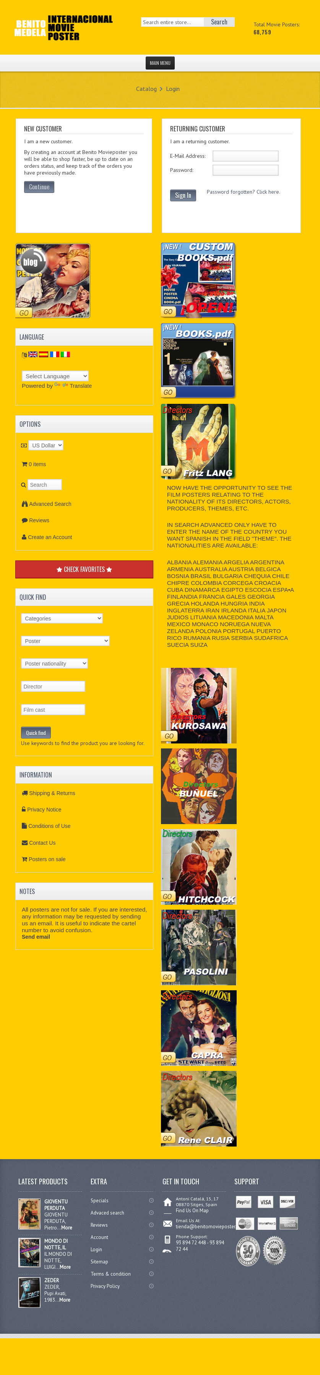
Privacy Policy (105, 1286)
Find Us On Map (192, 1210)
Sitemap (99, 1261)
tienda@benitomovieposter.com (211, 1226)
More (66, 1227)
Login (173, 88)
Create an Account (50, 537)
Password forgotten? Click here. (243, 191)
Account (99, 1237)
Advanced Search (50, 504)
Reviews (39, 520)
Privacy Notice (44, 810)
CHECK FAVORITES (84, 569)
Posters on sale (47, 859)
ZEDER (51, 1280)
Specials (100, 1200)
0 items (37, 464)
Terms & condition (111, 1274)
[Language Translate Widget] (55, 376)
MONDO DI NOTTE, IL (56, 1244)
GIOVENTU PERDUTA (56, 1204)
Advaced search (107, 1213)
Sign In (183, 195)
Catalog (146, 88)
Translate (73, 386)
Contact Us (42, 843)
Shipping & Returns (52, 793)
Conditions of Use (49, 826)
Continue (39, 186)
